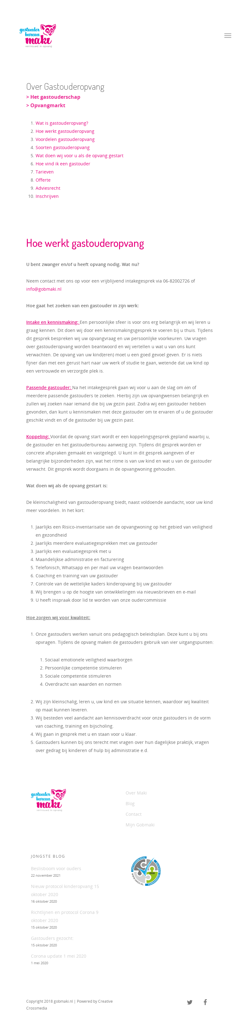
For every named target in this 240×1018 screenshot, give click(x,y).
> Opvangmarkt (45, 105)
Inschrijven (47, 196)
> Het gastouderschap (53, 96)
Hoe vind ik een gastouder (63, 164)
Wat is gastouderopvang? (62, 123)
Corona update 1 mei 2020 (58, 956)
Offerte (43, 180)
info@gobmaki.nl (44, 289)
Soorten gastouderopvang (63, 147)
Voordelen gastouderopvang (65, 139)
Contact (134, 814)
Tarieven (45, 172)
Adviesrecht (48, 188)
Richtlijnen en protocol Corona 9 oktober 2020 (64, 916)
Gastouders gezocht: (52, 938)
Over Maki (136, 793)
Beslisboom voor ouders (56, 868)
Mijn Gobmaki (140, 825)
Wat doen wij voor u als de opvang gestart (79, 155)
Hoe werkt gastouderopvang (65, 131)
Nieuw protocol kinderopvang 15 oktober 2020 (65, 890)
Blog (130, 803)
